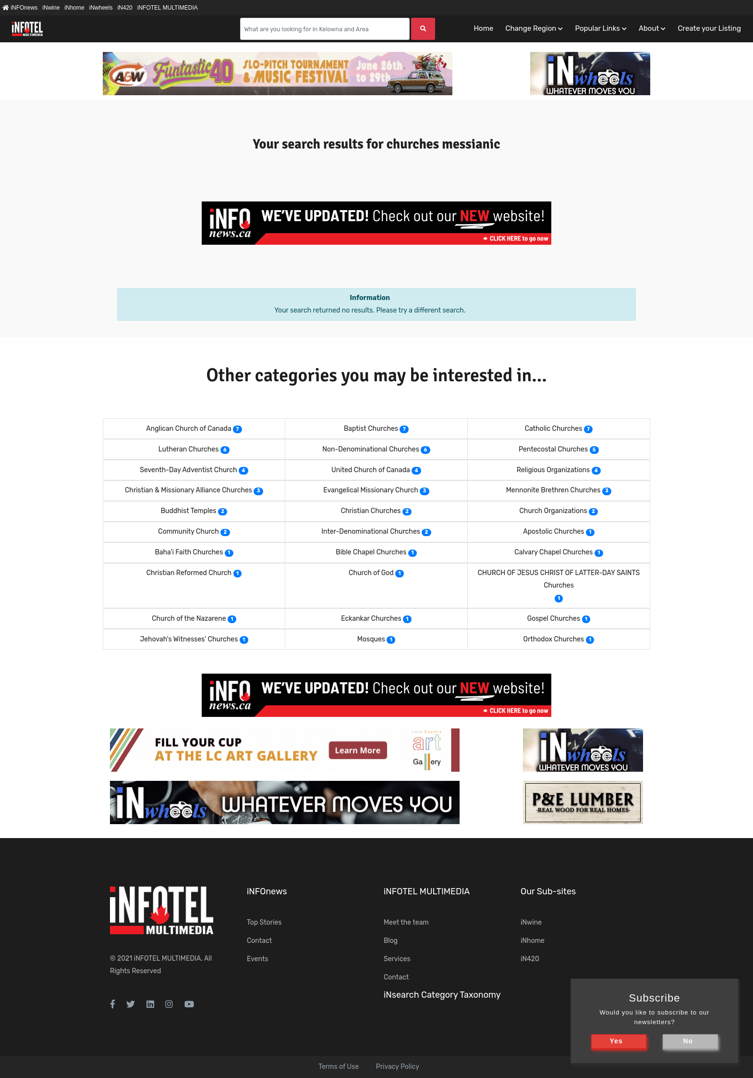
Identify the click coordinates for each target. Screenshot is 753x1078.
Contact (259, 941)
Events (257, 959)
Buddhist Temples (189, 511)
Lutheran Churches (188, 449)
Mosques (371, 639)
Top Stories (264, 922)
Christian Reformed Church (188, 573)
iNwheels (101, 7)
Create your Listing (709, 28)
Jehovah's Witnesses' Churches (189, 639)
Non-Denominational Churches (370, 449)
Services (397, 959)
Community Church (188, 531)
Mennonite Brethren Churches (553, 490)
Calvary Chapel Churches (553, 552)
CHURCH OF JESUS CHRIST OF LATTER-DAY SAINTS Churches (559, 579)
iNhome (74, 7)
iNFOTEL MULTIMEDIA (167, 7)
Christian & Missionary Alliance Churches (188, 490)
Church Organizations (553, 511)
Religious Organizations (553, 470)
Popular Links (597, 28)
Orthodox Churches (553, 639)
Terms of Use (338, 1067)
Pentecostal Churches (553, 449)
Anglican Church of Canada (188, 429)
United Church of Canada (370, 470)
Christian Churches (371, 511)
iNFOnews (19, 7)
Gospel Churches (553, 618)
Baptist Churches (371, 429)
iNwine (51, 7)
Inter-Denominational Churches (370, 531)
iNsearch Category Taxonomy (442, 995)
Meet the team (406, 922)
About (649, 28)
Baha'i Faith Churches (189, 552)
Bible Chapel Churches (371, 552)
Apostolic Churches (553, 531)
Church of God (371, 573)
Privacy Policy (397, 1067)
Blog (391, 941)
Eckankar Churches (371, 618)
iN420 (124, 7)
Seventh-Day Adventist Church (188, 470)
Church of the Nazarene (189, 618)
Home (483, 28)
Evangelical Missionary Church (370, 490)
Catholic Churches (554, 429)
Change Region (530, 28)
